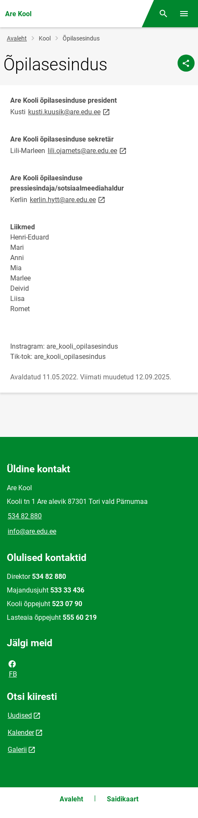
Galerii (17, 750)
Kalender (21, 732)
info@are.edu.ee (32, 531)
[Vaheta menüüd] (184, 14)
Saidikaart (122, 799)
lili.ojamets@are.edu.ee (88, 150)
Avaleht (17, 38)
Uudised (20, 715)
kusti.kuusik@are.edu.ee (69, 111)
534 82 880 (25, 516)
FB (12, 668)
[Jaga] (186, 63)
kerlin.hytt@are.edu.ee (68, 199)
